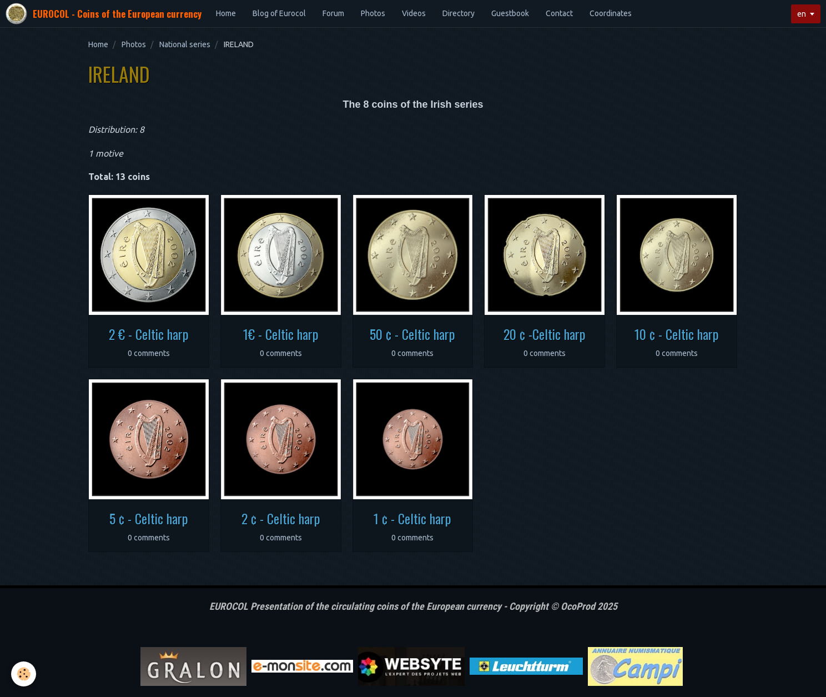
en (801, 13)
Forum (333, 13)
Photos (373, 13)
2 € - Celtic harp (149, 334)
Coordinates (611, 13)
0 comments (149, 353)
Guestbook (510, 13)
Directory (458, 13)
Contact (559, 13)
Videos (414, 13)
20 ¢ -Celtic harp (544, 334)
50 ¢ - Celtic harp (412, 334)
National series (184, 44)
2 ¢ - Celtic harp (280, 518)
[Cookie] (23, 673)
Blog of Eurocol (279, 13)
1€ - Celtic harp (281, 334)
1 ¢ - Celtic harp (412, 518)
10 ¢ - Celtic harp (676, 334)
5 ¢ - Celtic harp (148, 518)
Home (226, 13)
